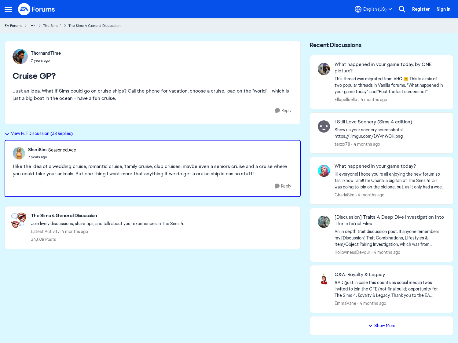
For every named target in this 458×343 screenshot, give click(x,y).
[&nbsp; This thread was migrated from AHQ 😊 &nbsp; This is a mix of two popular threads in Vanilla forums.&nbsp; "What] (390, 85)
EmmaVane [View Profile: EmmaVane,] (345, 303)
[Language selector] (373, 9)
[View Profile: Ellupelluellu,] (324, 69)
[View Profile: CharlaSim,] (324, 171)
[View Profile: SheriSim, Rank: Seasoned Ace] (19, 153)
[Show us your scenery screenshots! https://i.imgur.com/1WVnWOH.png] (390, 132)
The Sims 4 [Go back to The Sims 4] (52, 25)
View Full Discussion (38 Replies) (39, 133)
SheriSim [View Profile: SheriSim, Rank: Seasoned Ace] (37, 149)
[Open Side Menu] (8, 9)
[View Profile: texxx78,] (324, 126)
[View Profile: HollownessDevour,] (324, 222)
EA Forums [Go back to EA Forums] (13, 25)
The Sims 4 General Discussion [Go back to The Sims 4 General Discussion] (94, 25)
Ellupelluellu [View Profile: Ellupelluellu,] (346, 99)
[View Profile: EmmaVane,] (324, 279)
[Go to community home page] (36, 9)
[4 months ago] (372, 100)
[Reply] (283, 111)
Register (421, 9)
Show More (381, 325)
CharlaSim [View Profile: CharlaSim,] (344, 195)
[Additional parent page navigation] (32, 25)
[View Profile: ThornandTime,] (20, 56)
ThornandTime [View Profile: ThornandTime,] (46, 53)
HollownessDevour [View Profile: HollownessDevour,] (352, 252)
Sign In (443, 9)
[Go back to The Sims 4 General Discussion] (107, 216)
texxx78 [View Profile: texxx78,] (342, 144)
